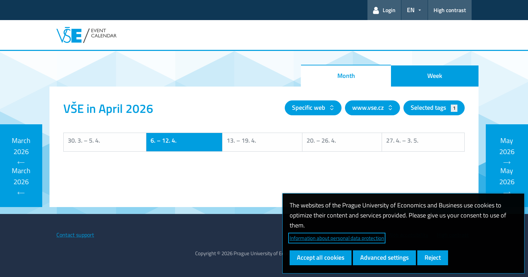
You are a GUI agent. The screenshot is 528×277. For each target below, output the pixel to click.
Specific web (309, 107)
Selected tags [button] (434, 107)
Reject (433, 257)
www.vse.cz (368, 107)
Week (434, 75)
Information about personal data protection (337, 238)
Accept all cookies (320, 257)
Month (346, 75)
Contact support (75, 235)
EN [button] (411, 10)
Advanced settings (384, 257)
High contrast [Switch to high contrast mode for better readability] (450, 10)
